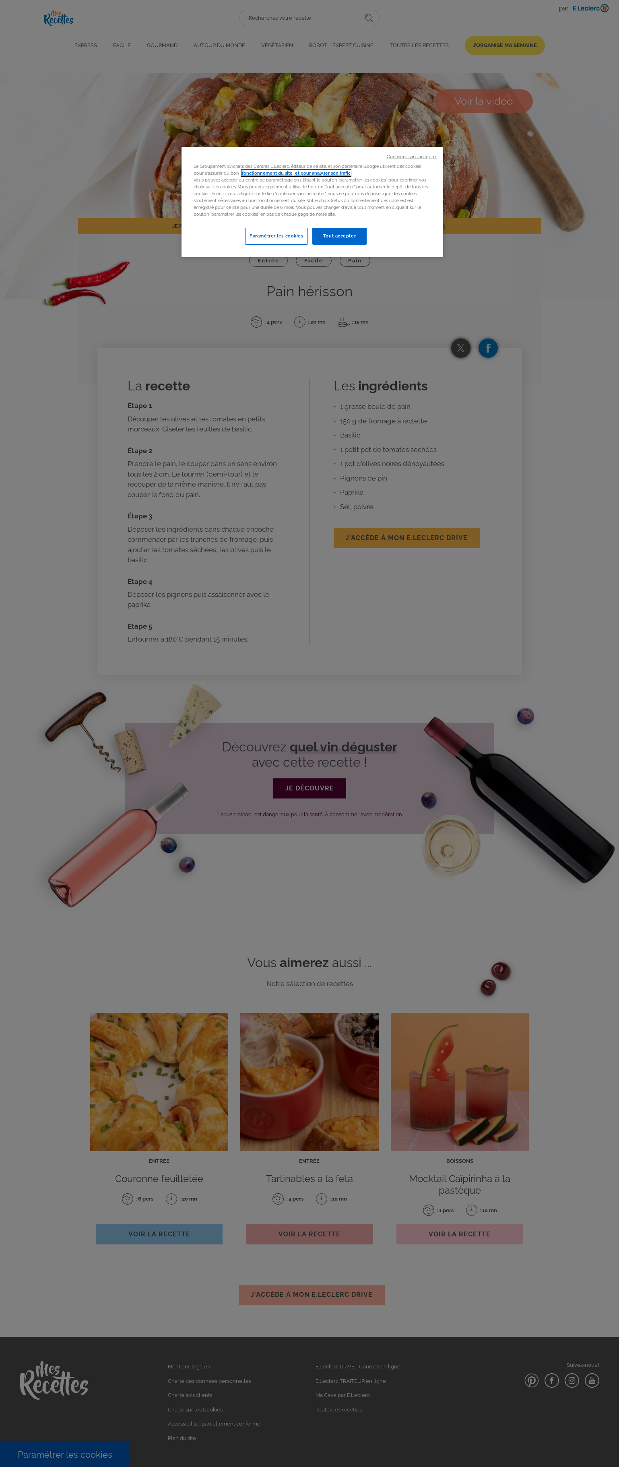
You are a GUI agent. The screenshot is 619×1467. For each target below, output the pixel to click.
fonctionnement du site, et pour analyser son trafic (296, 173)
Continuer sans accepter (412, 156)
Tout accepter (339, 236)
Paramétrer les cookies (276, 236)
